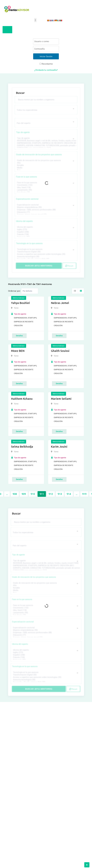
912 (51, 494)
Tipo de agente (23, 132)
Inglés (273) (46, 229)
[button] (35, 20)
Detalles (19, 336)
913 (60, 494)
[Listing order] (29, 291)
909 (24, 494)
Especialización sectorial (27, 199)
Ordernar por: (14, 290)
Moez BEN (17, 350)
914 (69, 494)
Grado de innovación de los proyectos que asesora (39, 154)
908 (15, 494)
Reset (69, 266)
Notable (46, 165)
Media (46, 168)
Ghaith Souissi (60, 350)
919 (84, 494)
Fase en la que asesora (26, 177)
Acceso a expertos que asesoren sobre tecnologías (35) (46, 254)
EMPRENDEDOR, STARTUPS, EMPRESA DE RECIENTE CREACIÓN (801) (46, 143)
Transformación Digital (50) (46, 252)
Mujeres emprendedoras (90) (46, 207)
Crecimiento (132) (46, 185)
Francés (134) (46, 234)
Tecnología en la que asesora (29, 243)
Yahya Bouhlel (20, 303)
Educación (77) (46, 212)
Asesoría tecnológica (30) (46, 256)
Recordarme (46, 64)
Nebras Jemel (60, 303)
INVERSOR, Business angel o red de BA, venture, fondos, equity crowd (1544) (46, 140)
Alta (46, 163)
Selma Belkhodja (22, 446)
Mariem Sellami (61, 398)
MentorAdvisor (19, 298)
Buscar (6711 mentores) (38, 266)
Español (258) (46, 232)
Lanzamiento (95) (46, 190)
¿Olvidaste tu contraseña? (46, 70)
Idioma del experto (24, 221)
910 (33, 494)
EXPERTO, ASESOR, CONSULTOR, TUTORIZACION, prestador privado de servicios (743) (46, 145)
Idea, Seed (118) (46, 187)
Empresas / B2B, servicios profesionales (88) (46, 210)
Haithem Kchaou (22, 398)
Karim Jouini (59, 446)
